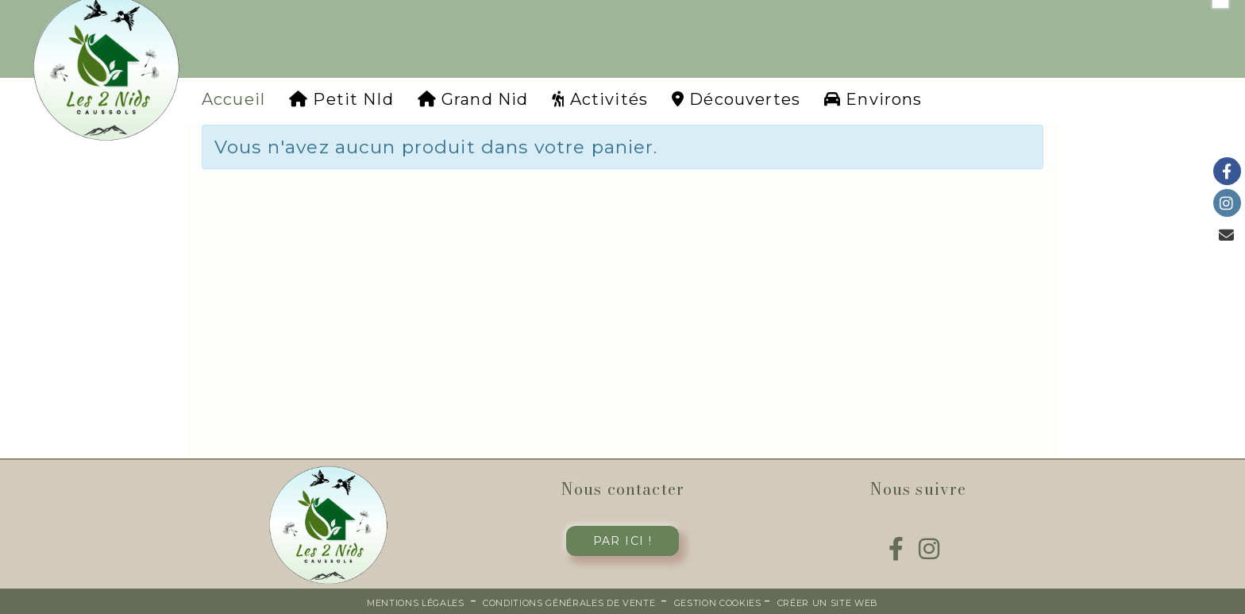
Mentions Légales (415, 602)
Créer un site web (827, 602)
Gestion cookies (719, 602)
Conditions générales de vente (569, 602)
